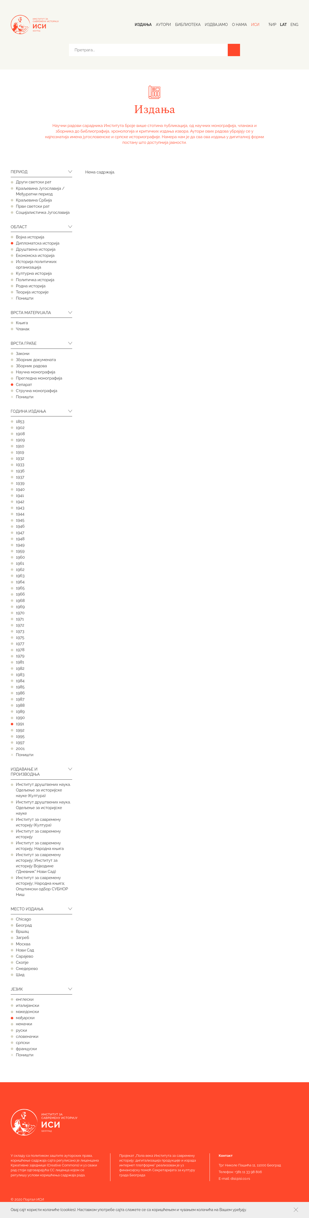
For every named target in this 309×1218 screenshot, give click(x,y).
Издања (143, 24)
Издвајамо (216, 24)
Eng (294, 24)
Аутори (163, 24)
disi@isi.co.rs (240, 1179)
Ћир (272, 24)
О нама (239, 24)
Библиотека (187, 24)
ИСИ (255, 24)
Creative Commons (63, 1165)
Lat (283, 24)
